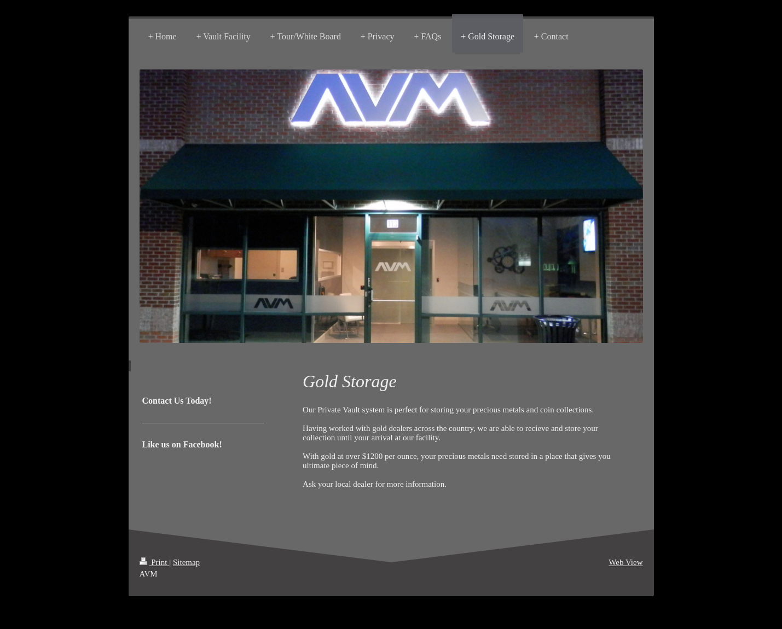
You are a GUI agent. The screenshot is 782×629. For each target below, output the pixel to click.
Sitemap (186, 562)
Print (155, 562)
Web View (625, 562)
